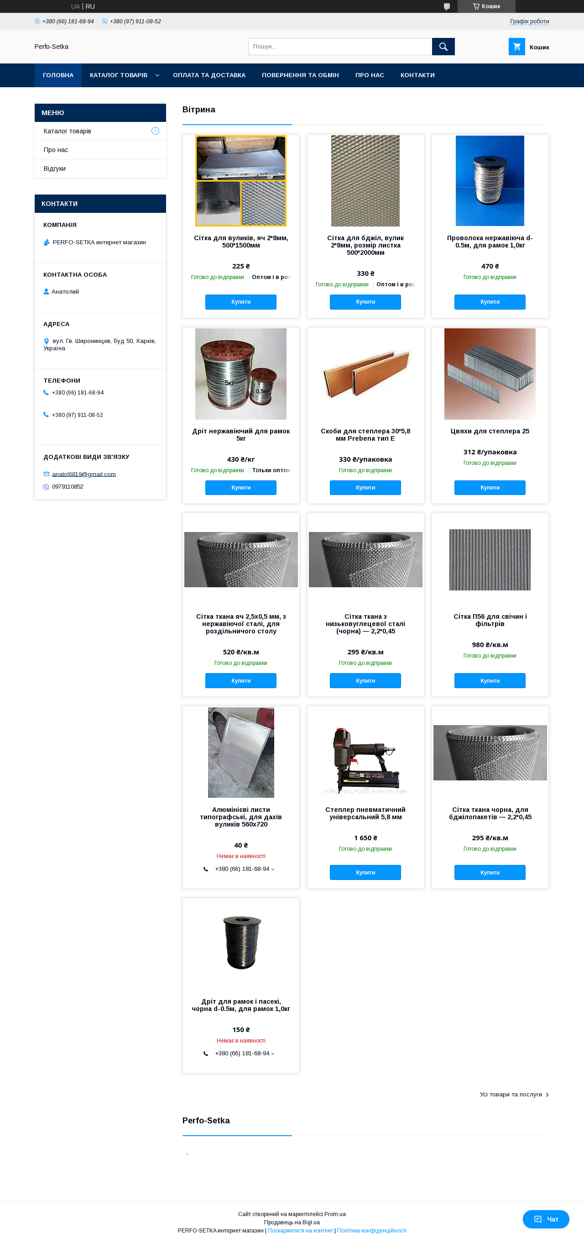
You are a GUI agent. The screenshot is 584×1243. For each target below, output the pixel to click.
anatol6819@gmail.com (84, 473)
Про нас (369, 75)
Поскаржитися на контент (300, 1230)
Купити (240, 302)
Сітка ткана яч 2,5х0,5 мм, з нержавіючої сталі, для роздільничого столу (241, 624)
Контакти (418, 75)
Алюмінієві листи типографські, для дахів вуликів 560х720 (241, 817)
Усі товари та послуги (511, 1094)
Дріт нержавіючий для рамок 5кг (241, 434)
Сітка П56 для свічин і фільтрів (490, 620)
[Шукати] (443, 46)
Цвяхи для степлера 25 (490, 431)
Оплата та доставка (209, 75)
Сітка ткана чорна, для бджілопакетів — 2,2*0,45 (490, 813)
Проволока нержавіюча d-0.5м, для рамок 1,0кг (490, 241)
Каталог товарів (118, 75)
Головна (58, 75)
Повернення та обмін (300, 75)
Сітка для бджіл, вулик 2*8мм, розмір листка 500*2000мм (365, 245)
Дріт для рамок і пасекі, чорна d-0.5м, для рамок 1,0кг (241, 1005)
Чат (546, 1219)
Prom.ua (335, 1214)
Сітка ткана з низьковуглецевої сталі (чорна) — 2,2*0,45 (365, 624)
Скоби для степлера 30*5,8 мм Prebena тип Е (365, 434)
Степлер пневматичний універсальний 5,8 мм (365, 813)
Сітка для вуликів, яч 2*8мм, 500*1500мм (241, 241)
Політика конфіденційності (372, 1230)
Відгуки (55, 168)
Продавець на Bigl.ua (292, 1222)
